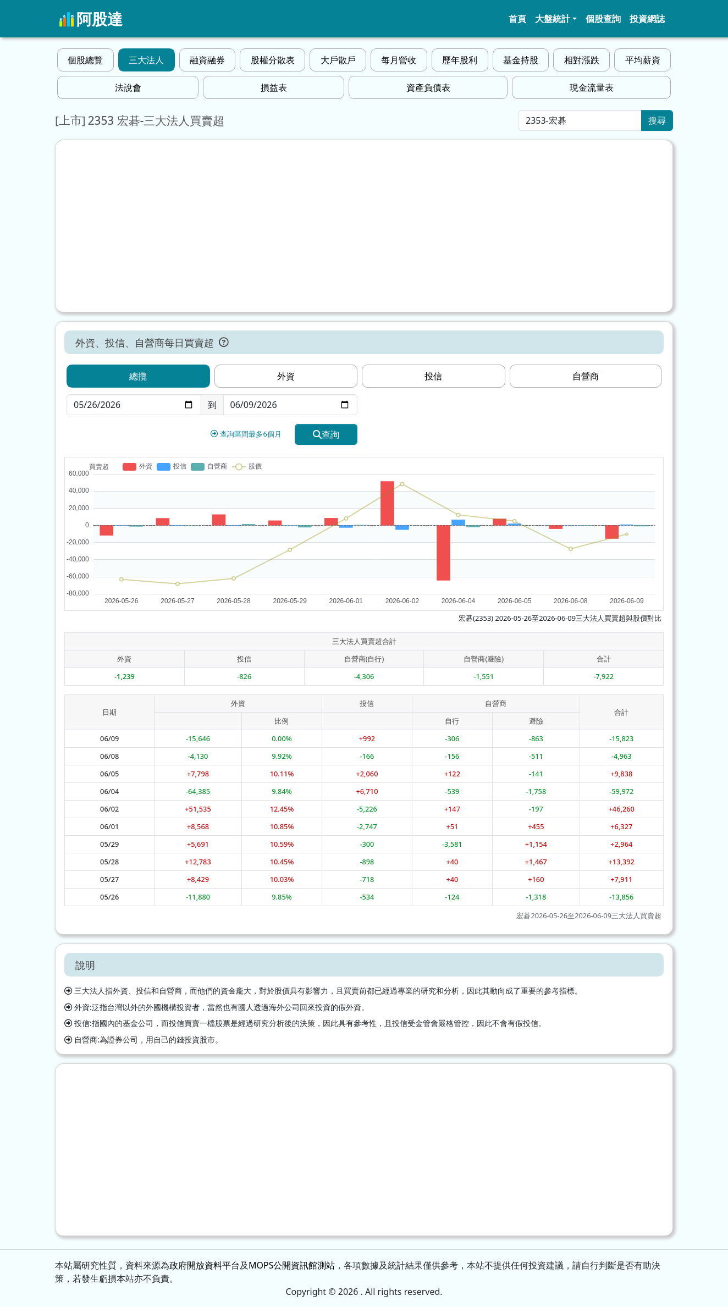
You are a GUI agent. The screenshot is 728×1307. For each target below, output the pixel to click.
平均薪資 (642, 60)
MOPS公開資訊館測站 (292, 1265)
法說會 (128, 87)
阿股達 (91, 18)
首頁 (517, 19)
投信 (433, 376)
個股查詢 (603, 19)
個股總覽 (85, 60)
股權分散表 (273, 60)
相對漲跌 (581, 60)
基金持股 (520, 60)
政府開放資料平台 (204, 1265)
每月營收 (398, 60)
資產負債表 (428, 87)
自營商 (585, 376)
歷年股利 (459, 60)
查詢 (326, 434)
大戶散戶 (338, 60)
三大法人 (146, 60)
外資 (286, 376)
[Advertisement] (364, 226)
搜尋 (657, 120)
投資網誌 (647, 19)
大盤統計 (552, 19)
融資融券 (207, 60)
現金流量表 (592, 87)
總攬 (138, 376)
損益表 (274, 87)
